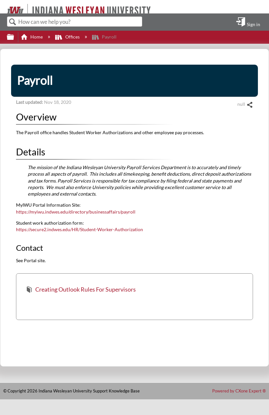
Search (13, 22)
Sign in (253, 24)
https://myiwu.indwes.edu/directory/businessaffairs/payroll (75, 212)
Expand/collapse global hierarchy (14, 37)
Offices (67, 37)
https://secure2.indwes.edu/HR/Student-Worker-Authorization (79, 229)
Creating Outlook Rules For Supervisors (81, 290)
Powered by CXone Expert (239, 390)
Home (32, 37)
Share (249, 105)
